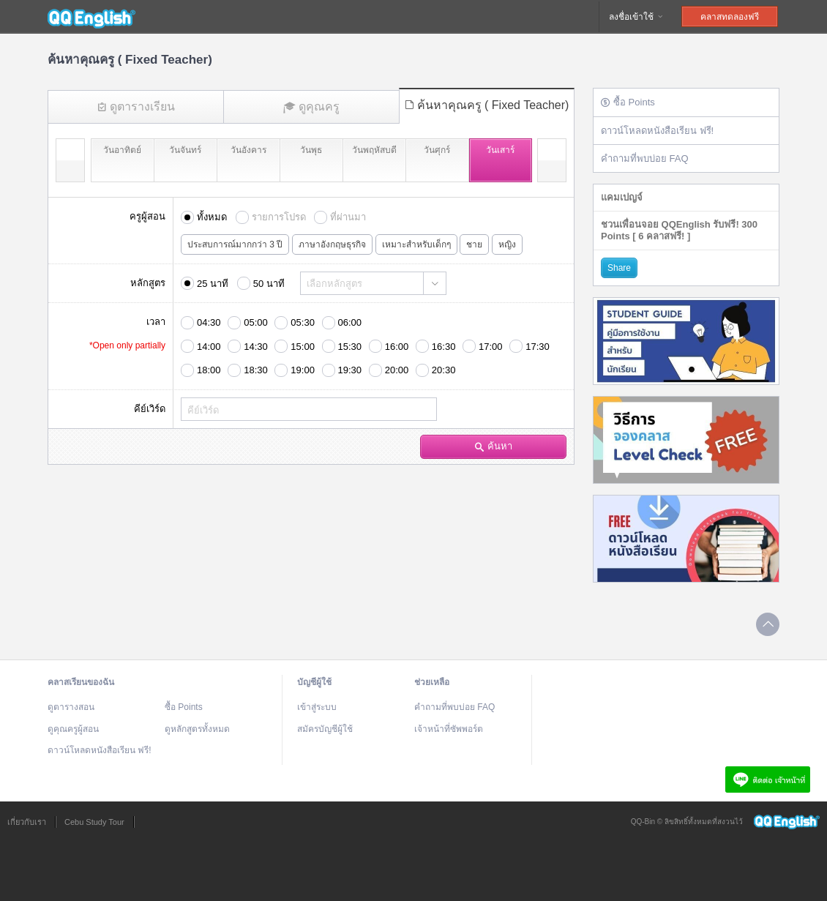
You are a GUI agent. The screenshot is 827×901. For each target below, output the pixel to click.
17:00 (491, 346)
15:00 (303, 346)
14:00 (209, 346)
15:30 (350, 346)
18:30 (256, 369)
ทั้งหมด (212, 217)
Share (619, 268)
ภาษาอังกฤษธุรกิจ (332, 244)
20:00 (397, 369)
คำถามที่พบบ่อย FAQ (645, 158)
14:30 (256, 346)
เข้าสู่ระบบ (317, 707)
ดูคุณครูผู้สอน (73, 729)
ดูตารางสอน (71, 707)
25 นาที (212, 283)
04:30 (209, 322)
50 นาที (269, 283)
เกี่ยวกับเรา (26, 822)
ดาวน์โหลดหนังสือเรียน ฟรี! (657, 130)
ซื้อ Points (628, 102)
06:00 (350, 322)
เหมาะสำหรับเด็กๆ (416, 244)
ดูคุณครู (311, 106)
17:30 (537, 346)
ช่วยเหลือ (431, 682)
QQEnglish (91, 16)
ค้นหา (493, 446)
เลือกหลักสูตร (334, 283)
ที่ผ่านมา (348, 217)
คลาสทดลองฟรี (729, 17)
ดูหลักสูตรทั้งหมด (197, 729)
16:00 (397, 346)
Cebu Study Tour (94, 822)
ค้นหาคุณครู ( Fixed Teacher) (487, 105)
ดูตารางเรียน (136, 106)
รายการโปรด (279, 217)
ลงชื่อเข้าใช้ (637, 17)
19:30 (350, 369)
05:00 (256, 322)
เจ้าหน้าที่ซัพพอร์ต (448, 729)
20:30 (444, 369)
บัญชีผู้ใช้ (314, 682)
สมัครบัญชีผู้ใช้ (325, 729)
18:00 (209, 369)
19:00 (303, 369)
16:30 (444, 346)
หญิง (507, 244)
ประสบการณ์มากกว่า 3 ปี (234, 244)
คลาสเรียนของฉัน (81, 682)
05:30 (303, 322)
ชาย (474, 244)
